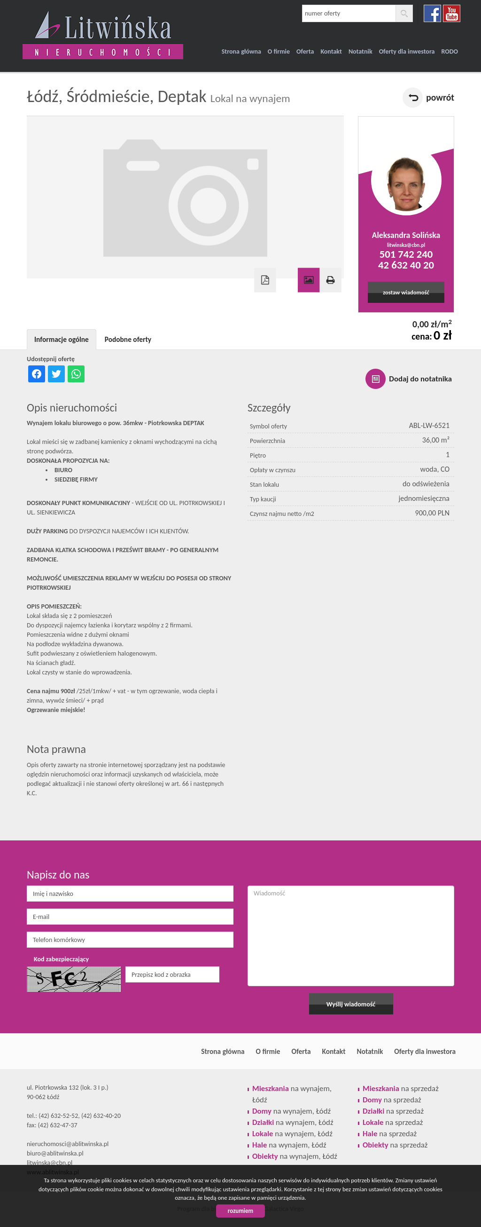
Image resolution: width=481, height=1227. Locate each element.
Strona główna (241, 51)
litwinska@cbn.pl (406, 245)
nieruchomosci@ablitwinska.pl (68, 1144)
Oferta (305, 51)
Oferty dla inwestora (407, 51)
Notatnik (360, 51)
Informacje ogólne (61, 339)
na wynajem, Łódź (291, 1111)
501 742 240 (406, 254)
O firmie (279, 51)
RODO (449, 51)
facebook (432, 13)
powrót (440, 97)
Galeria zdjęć (308, 280)
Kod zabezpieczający (61, 959)
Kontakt (330, 51)
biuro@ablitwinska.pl (55, 1153)
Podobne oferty (128, 339)
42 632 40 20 (406, 264)
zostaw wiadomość (406, 292)
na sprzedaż (401, 1088)
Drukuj (330, 280)
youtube (451, 13)
